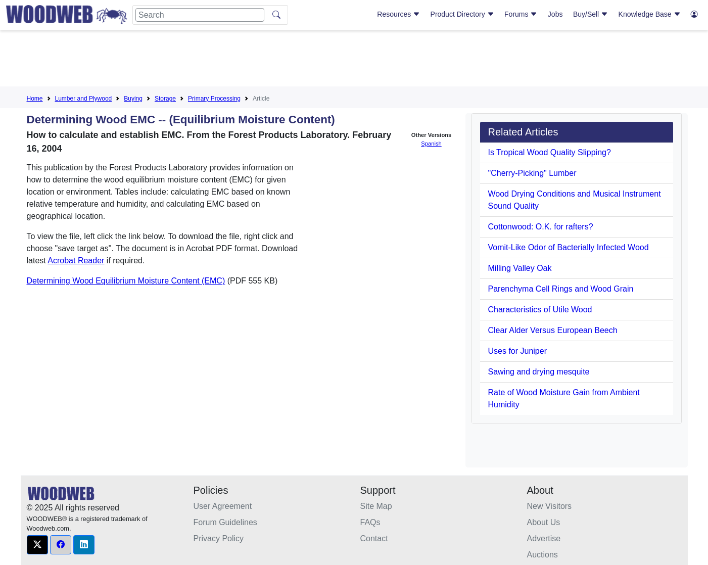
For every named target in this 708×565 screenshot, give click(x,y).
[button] (37, 544)
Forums (520, 14)
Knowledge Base (650, 14)
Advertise (544, 538)
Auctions (542, 554)
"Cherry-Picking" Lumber (532, 173)
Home (35, 98)
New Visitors (549, 506)
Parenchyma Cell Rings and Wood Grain (561, 289)
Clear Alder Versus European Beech (553, 330)
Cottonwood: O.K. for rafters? (540, 226)
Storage (165, 98)
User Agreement (223, 506)
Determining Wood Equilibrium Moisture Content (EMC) (126, 280)
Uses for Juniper (517, 351)
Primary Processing (214, 98)
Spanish (431, 143)
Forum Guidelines (225, 522)
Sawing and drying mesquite (539, 371)
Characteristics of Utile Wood (540, 309)
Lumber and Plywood (83, 98)
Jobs (555, 14)
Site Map (376, 506)
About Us (543, 522)
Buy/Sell (590, 14)
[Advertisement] (354, 60)
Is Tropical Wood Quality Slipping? (549, 152)
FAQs (370, 522)
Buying (133, 98)
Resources (398, 14)
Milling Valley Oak (520, 268)
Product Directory (462, 14)
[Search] (199, 15)
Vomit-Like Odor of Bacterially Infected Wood (568, 247)
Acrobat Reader (76, 260)
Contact (374, 538)
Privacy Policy (219, 538)
